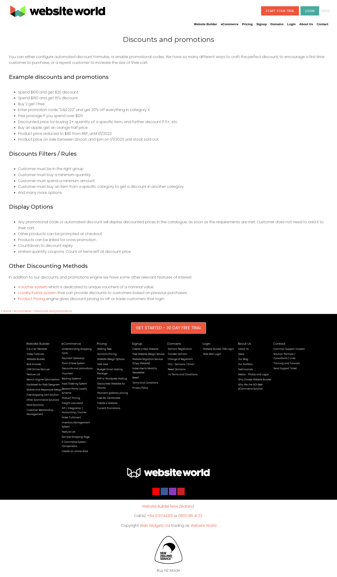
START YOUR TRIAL (280, 11)
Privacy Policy (140, 388)
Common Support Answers (289, 349)
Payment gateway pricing (112, 393)
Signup (261, 24)
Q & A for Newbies (37, 349)
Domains (277, 24)
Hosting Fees (104, 349)
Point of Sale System (73, 363)
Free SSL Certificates (108, 398)
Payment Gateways (73, 358)
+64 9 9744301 (160, 515)
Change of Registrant (180, 359)
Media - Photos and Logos (253, 374)
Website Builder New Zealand (168, 506)
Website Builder (205, 24)
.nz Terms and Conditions (182, 374)
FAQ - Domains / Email (181, 364)
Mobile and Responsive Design (44, 389)
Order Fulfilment (71, 417)
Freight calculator (72, 403)
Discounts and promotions (53, 311)
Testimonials (245, 369)
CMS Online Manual (38, 369)
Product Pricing (31, 298)
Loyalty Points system (37, 292)
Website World (203, 525)
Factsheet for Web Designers (43, 384)
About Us (306, 24)
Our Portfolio (245, 364)
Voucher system (32, 287)
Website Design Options (111, 359)
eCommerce (229, 24)
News (241, 354)
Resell (135, 377)
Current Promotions (108, 408)
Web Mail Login (212, 354)
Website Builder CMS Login (218, 349)
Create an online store (75, 451)
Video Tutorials (35, 354)
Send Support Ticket (285, 368)
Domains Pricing (107, 354)
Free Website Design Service (148, 354)
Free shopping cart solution (43, 395)
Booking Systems (71, 378)
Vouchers (67, 373)
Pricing (247, 24)
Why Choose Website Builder (254, 379)
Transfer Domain (177, 354)
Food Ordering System (74, 383)
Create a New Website (145, 349)
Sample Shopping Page (76, 437)
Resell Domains (176, 369)
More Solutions (35, 405)
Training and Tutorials (287, 363)
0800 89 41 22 (190, 515)
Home (7, 311)
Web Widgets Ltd (155, 525)
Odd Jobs (102, 364)
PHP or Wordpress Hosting (112, 378)
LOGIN (310, 11)
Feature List (33, 374)
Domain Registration (180, 349)
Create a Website (107, 403)
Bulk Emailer (34, 364)
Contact (322, 24)
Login (291, 24)
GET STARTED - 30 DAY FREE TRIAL (168, 328)
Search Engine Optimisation (43, 379)
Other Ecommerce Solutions (43, 400)
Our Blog (243, 359)
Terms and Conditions (145, 383)
